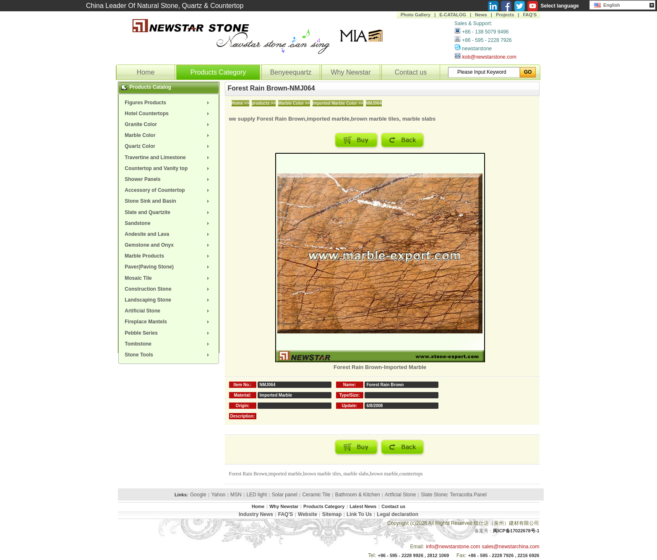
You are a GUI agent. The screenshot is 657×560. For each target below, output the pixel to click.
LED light (256, 495)
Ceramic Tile (316, 495)
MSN (236, 495)
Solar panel (284, 495)
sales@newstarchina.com (511, 547)
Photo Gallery (416, 14)
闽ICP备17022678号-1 (516, 530)
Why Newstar (350, 72)
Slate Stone (434, 495)
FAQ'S (530, 14)
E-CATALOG (452, 14)
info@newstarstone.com (453, 547)
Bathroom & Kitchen (357, 495)
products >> (264, 103)
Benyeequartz (291, 72)
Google (198, 495)
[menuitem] (169, 102)
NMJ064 (374, 103)
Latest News (362, 506)
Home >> (240, 103)
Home (146, 72)
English (607, 4)
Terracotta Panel (468, 495)
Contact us (411, 72)
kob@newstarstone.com (489, 57)
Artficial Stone (400, 495)
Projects (505, 14)
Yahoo (218, 495)
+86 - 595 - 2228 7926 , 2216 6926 (504, 555)
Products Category (218, 72)
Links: (181, 494)
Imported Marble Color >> (338, 103)
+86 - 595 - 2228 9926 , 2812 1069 (413, 555)
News (481, 14)
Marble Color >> (294, 103)
